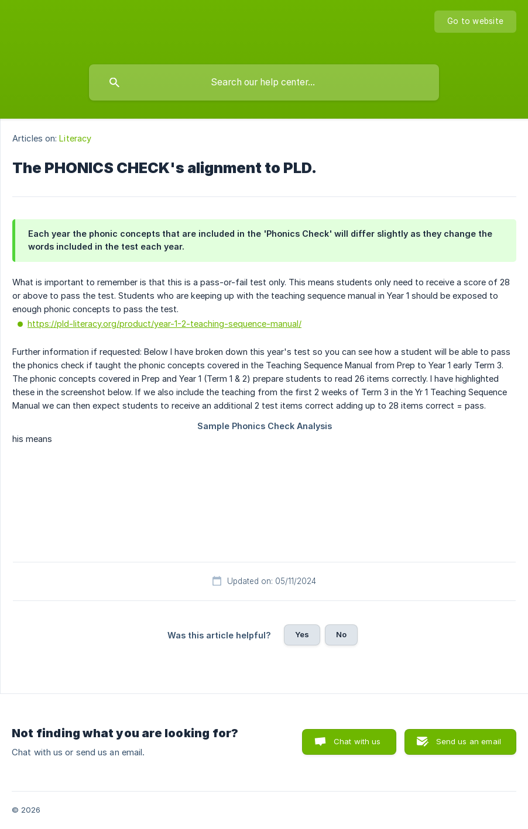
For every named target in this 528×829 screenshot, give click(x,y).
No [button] (341, 634)
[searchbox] (264, 82)
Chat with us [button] (357, 741)
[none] (475, 22)
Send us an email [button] (468, 741)
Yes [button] (302, 634)
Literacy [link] (75, 138)
